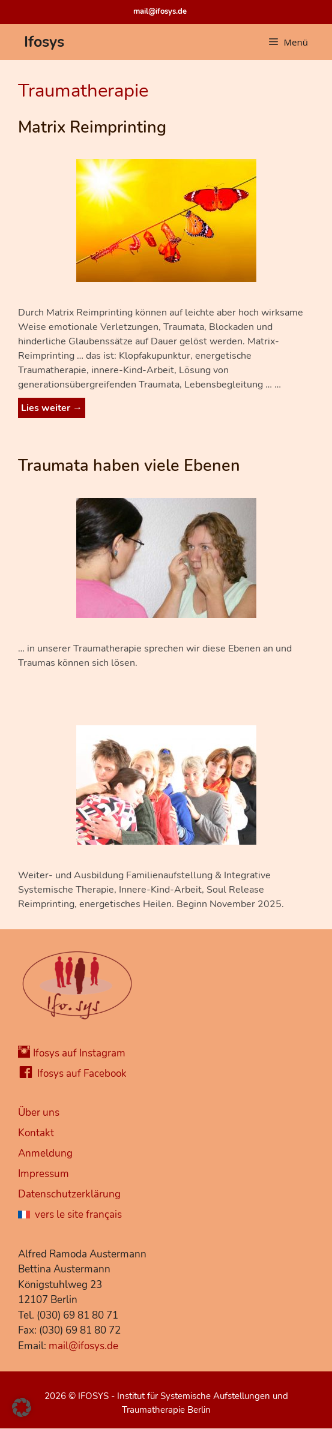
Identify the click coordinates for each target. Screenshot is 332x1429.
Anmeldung (45, 1153)
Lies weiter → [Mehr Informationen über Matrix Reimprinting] (51, 408)
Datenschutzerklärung (69, 1194)
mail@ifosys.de (160, 11)
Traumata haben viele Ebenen (129, 466)
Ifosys (44, 42)
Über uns (38, 1112)
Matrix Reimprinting (92, 127)
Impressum (43, 1174)
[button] (21, 1407)
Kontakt (36, 1133)
